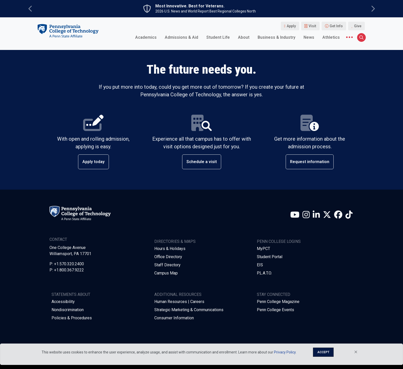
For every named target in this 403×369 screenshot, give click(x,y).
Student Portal (269, 256)
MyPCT (263, 248)
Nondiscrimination (68, 309)
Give (357, 26)
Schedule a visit (201, 161)
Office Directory (168, 256)
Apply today (93, 161)
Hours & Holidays (169, 248)
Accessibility (63, 301)
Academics (146, 37)
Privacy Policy (285, 352)
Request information (309, 161)
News (309, 37)
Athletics (331, 37)
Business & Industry (276, 37)
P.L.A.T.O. (264, 273)
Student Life (218, 37)
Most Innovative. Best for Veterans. (189, 6)
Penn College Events (275, 309)
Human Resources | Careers (179, 301)
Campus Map (166, 273)
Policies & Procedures (72, 317)
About (243, 37)
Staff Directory (167, 264)
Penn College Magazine (278, 301)
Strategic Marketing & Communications (188, 309)
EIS (260, 264)
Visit (312, 26)
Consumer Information (174, 317)
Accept (323, 352)
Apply (291, 26)
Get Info (336, 26)
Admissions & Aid (181, 37)
